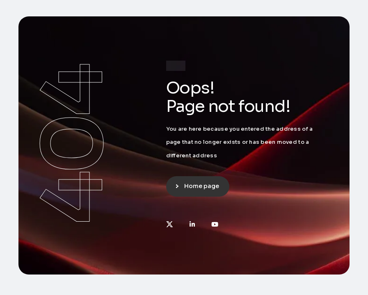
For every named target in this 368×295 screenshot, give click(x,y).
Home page (201, 186)
